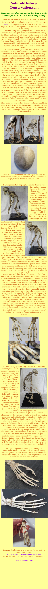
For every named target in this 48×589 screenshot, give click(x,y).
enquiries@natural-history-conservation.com (24, 554)
